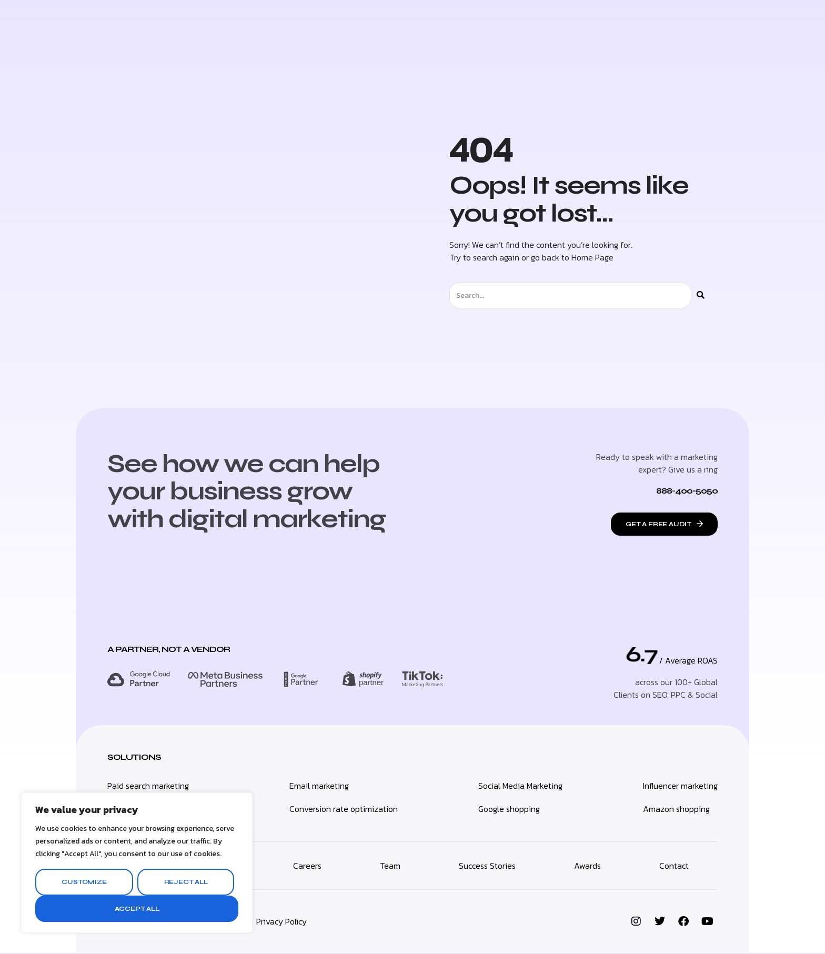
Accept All (137, 908)
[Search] (700, 295)
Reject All (186, 882)
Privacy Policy (281, 922)
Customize (84, 882)
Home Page (592, 257)
